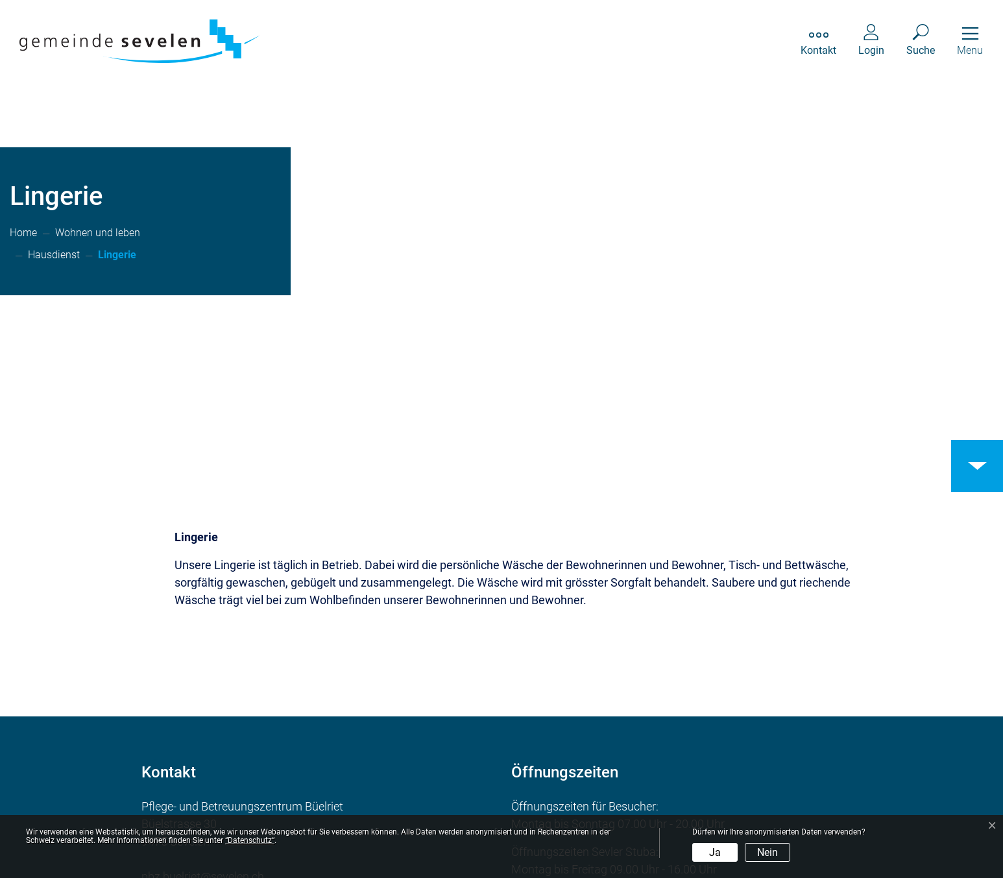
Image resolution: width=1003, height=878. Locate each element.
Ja (715, 852)
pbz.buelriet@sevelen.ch (202, 706)
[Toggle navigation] (970, 41)
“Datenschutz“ (249, 840)
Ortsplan (191, 785)
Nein (767, 852)
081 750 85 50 (218, 723)
